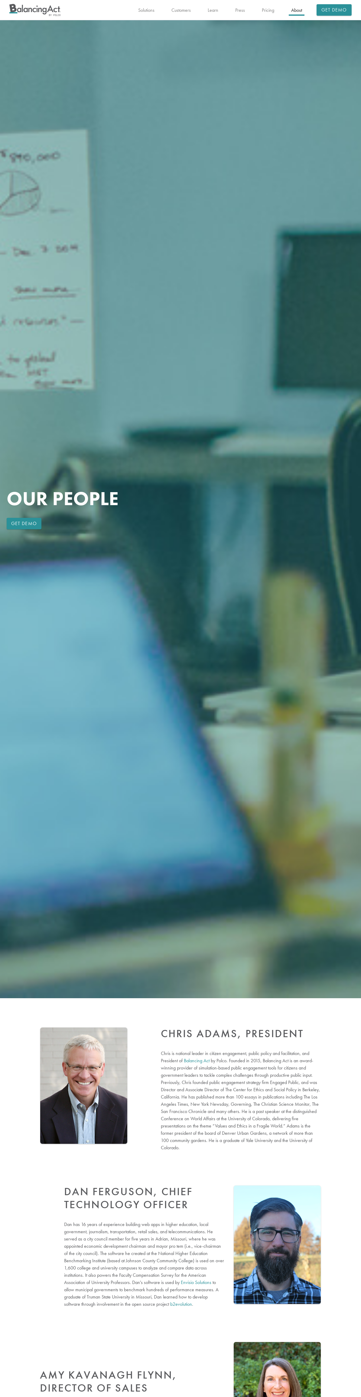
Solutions (146, 10)
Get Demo (334, 10)
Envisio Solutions (196, 1282)
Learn (213, 10)
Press (240, 10)
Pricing (268, 10)
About (296, 10)
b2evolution (181, 1304)
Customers (181, 10)
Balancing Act (197, 1060)
